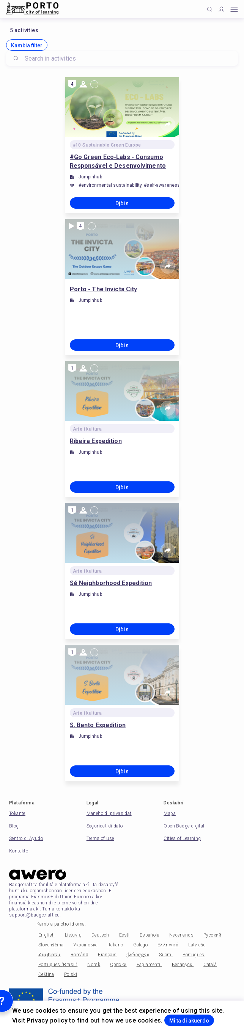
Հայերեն (49, 954)
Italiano (115, 945)
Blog (14, 826)
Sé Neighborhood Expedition (111, 583)
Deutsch (100, 935)
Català (210, 964)
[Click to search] (210, 9)
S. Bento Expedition (98, 725)
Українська (85, 945)
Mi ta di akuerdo (189, 1021)
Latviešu (197, 945)
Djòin (122, 203)
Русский (212, 935)
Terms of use (100, 838)
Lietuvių (73, 935)
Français (107, 954)
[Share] (167, 124)
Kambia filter (27, 45)
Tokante (17, 813)
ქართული (137, 954)
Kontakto (18, 851)
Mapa (170, 813)
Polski (70, 974)
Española (149, 935)
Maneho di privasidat (109, 813)
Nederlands (181, 935)
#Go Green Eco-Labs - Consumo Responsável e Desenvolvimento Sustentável (118, 161)
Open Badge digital (184, 826)
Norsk (93, 964)
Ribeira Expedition (96, 441)
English (46, 935)
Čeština (46, 974)
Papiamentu (149, 964)
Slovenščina (50, 945)
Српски (118, 964)
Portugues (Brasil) (57, 964)
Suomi (166, 954)
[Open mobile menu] (234, 9)
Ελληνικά (167, 945)
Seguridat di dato (105, 826)
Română (79, 954)
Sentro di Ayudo (26, 838)
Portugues (194, 954)
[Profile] (221, 9)
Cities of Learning (182, 838)
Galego (140, 945)
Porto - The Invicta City (103, 289)
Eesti (124, 935)
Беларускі (183, 964)
